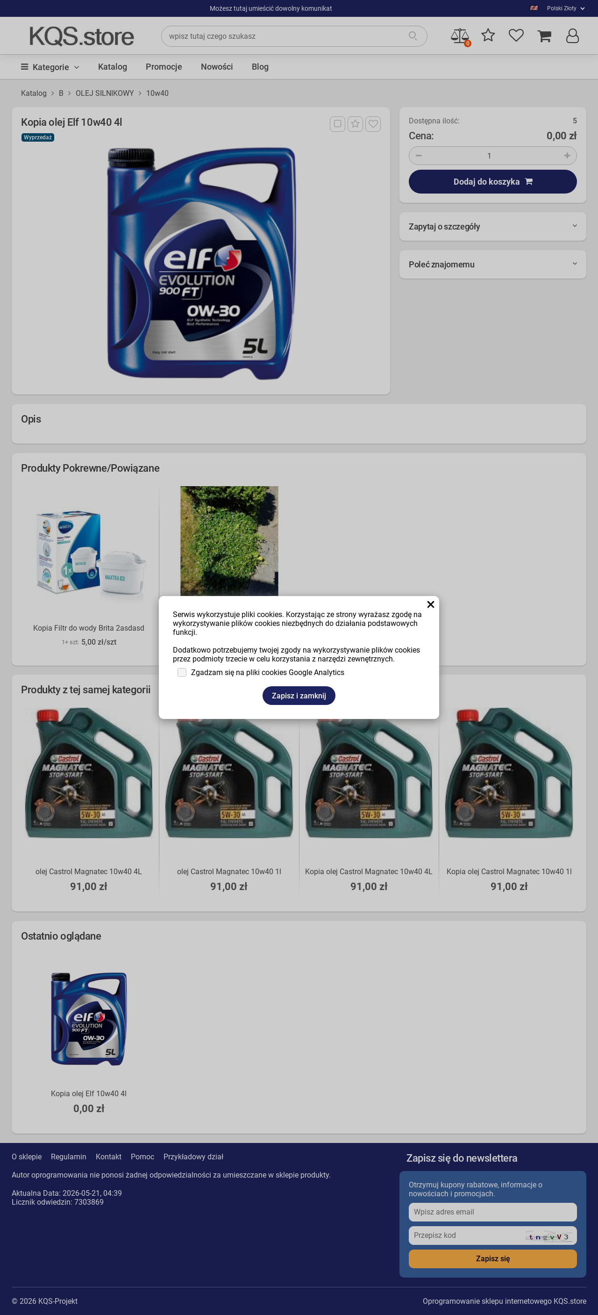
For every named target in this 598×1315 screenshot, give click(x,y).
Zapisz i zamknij (299, 695)
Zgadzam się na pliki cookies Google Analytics (267, 672)
